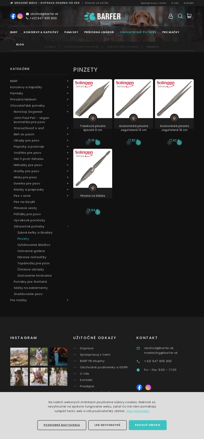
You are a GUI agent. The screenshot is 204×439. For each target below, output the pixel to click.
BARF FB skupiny (99, 361)
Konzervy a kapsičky (41, 32)
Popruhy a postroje (29, 146)
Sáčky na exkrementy (31, 288)
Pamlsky (71, 32)
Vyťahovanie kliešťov (33, 245)
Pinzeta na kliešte (92, 196)
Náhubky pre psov (28, 165)
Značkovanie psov (28, 294)
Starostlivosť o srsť (29, 128)
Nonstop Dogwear (28, 112)
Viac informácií (137, 411)
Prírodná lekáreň (99, 32)
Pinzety (23, 239)
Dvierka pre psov (27, 183)
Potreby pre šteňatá (30, 282)
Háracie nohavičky (31, 257)
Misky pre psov (25, 177)
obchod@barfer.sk (42, 14)
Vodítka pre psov (27, 153)
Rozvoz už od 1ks (96, 3)
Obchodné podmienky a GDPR (110, 367)
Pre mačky (171, 32)
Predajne (94, 386)
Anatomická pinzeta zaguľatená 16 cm (174, 128)
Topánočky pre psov (33, 263)
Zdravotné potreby (29, 226)
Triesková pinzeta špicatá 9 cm (92, 128)
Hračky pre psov (26, 171)
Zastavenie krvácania (34, 275)
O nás (175, 3)
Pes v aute (22, 196)
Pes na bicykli (24, 202)
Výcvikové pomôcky (29, 220)
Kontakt (189, 3)
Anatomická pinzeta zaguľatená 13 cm (133, 128)
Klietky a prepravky (29, 189)
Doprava (93, 348)
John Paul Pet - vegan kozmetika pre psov (31, 120)
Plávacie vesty (25, 208)
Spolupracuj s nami (153, 3)
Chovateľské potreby (138, 32)
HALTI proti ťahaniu (29, 159)
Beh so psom (24, 134)
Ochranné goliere (31, 251)
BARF (14, 32)
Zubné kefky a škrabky (35, 232)
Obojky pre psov (26, 140)
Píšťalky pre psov (27, 214)
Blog (20, 44)
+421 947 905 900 (41, 18)
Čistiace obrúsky (30, 269)
